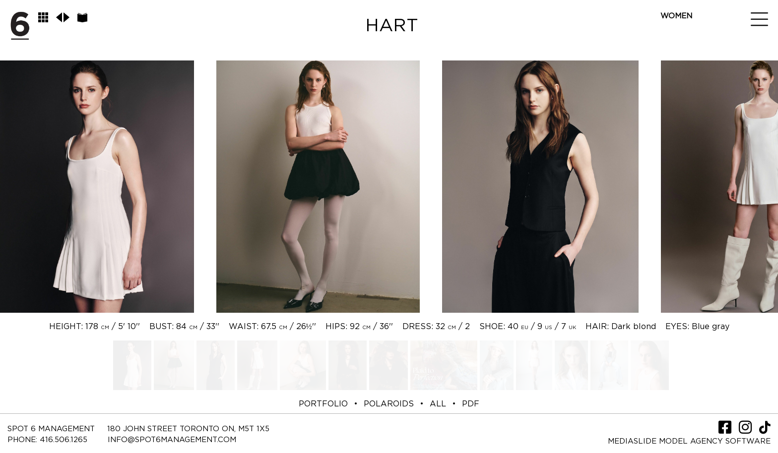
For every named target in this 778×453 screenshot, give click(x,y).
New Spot (681, 41)
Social (675, 78)
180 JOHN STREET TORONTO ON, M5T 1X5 (188, 429)
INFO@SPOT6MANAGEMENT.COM (172, 440)
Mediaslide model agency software (689, 441)
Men (669, 28)
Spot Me (677, 53)
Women (676, 16)
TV (665, 90)
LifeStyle (681, 65)
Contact (679, 103)
